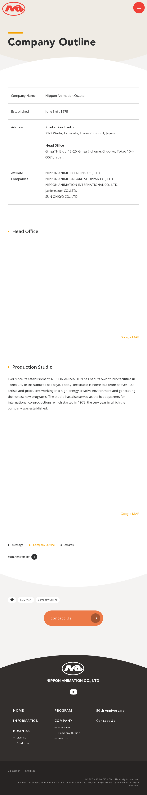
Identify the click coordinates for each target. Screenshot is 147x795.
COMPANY (26, 599)
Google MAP (130, 337)
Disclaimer (14, 770)
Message (17, 545)
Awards (69, 545)
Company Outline (44, 545)
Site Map (30, 770)
